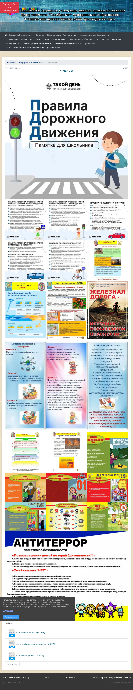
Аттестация (35, 39)
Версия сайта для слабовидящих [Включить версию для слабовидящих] (9, 7)
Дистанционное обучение (80, 39)
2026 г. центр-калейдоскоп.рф (15, 677)
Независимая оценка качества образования (75, 43)
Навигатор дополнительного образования (24, 47)
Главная (12, 62)
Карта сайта (70, 677)
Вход (47, 677)
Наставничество (12, 43)
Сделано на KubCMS (11, 682)
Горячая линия (69, 35)
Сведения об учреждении (20, 35)
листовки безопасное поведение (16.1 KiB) (31, 644)
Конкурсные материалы (54, 39)
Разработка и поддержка (119, 682)
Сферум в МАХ (52, 47)
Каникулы (116, 39)
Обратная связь (53, 35)
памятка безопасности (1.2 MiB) (26, 633)
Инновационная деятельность (37, 43)
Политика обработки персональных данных (111, 677)
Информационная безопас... (32, 62)
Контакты (40, 35)
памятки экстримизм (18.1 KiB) (26, 656)
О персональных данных (16, 39)
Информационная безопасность (94, 35)
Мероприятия (102, 39)
